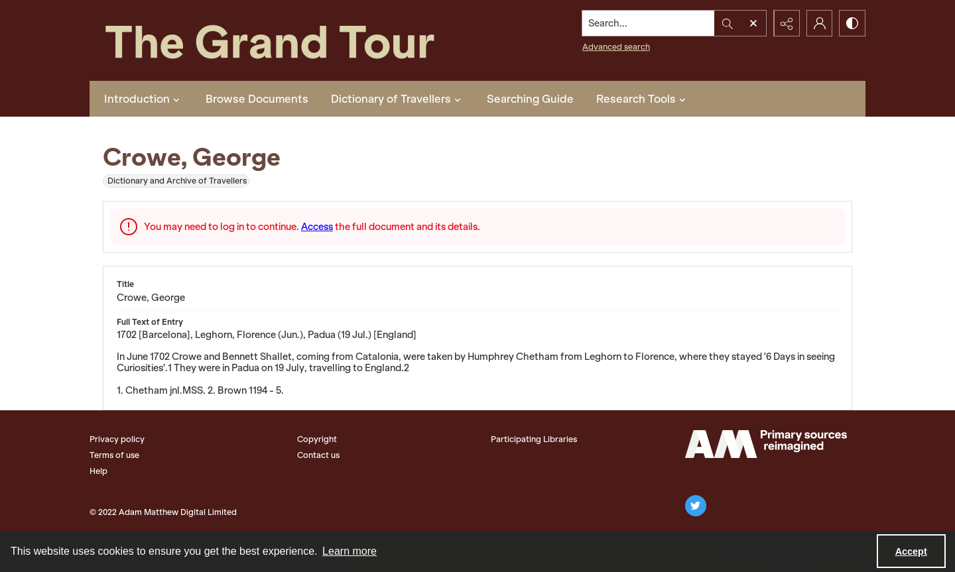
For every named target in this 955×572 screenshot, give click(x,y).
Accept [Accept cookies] (911, 551)
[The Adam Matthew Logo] (766, 444)
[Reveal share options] (785, 23)
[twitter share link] (695, 505)
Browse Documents (257, 98)
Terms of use (114, 455)
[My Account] (819, 23)
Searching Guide (530, 98)
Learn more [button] (349, 551)
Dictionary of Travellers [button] (397, 99)
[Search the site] (648, 23)
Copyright (317, 439)
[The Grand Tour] (300, 40)
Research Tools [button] (642, 99)
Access (317, 227)
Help (98, 471)
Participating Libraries (534, 439)
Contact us (318, 455)
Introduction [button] (143, 99)
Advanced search (615, 47)
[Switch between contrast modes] (852, 23)
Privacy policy (117, 439)
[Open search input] (752, 23)
